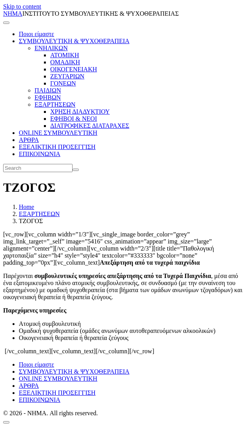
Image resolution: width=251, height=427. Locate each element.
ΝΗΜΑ (12, 13)
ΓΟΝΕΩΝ (63, 83)
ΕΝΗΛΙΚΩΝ (51, 48)
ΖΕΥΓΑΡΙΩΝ (67, 76)
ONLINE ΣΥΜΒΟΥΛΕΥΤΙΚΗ (58, 132)
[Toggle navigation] (6, 23)
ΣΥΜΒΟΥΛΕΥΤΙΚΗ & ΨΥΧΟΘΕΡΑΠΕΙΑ (74, 41)
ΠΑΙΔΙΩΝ (48, 90)
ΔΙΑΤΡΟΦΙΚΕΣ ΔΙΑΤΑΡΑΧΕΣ (89, 125)
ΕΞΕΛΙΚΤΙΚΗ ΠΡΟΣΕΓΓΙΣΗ (57, 147)
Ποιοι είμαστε (36, 34)
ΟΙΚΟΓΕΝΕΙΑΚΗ (73, 69)
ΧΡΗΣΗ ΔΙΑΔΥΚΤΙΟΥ (80, 111)
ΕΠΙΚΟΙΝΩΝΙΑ (39, 154)
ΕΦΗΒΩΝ (48, 97)
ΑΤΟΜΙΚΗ (64, 55)
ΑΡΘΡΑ (29, 139)
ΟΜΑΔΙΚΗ (65, 62)
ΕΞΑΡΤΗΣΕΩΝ (55, 104)
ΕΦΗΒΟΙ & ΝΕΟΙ (73, 118)
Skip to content (22, 6)
